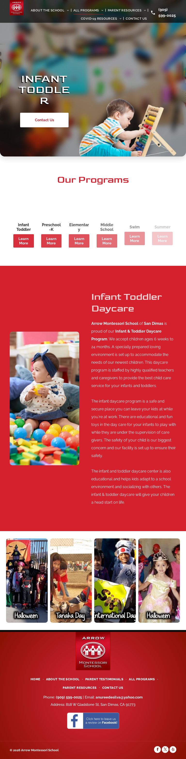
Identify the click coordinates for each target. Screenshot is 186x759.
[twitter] (165, 750)
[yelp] (173, 750)
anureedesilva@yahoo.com (119, 697)
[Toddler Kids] (44, 398)
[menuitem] (50, 10)
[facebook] (157, 750)
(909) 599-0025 (69, 697)
